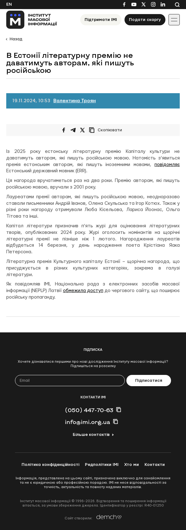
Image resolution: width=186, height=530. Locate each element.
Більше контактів (91, 434)
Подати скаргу (145, 20)
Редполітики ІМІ (102, 464)
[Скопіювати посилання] (107, 130)
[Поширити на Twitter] (82, 130)
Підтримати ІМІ (101, 20)
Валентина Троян (74, 100)
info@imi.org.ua (87, 422)
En (9, 4)
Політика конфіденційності (50, 464)
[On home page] (31, 20)
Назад (16, 39)
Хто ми (131, 464)
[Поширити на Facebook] (63, 130)
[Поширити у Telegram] (73, 130)
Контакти (154, 464)
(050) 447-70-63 (89, 410)
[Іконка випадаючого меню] (174, 19)
